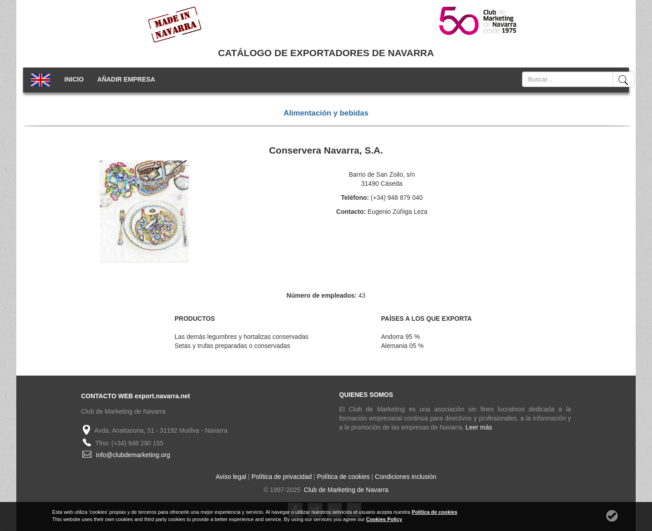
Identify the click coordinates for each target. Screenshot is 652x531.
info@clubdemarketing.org (133, 455)
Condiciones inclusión (405, 476)
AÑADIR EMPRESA (126, 79)
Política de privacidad (281, 476)
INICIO (74, 79)
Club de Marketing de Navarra (345, 489)
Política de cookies (343, 476)
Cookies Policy (384, 519)
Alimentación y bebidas (325, 113)
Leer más (478, 427)
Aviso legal (231, 476)
